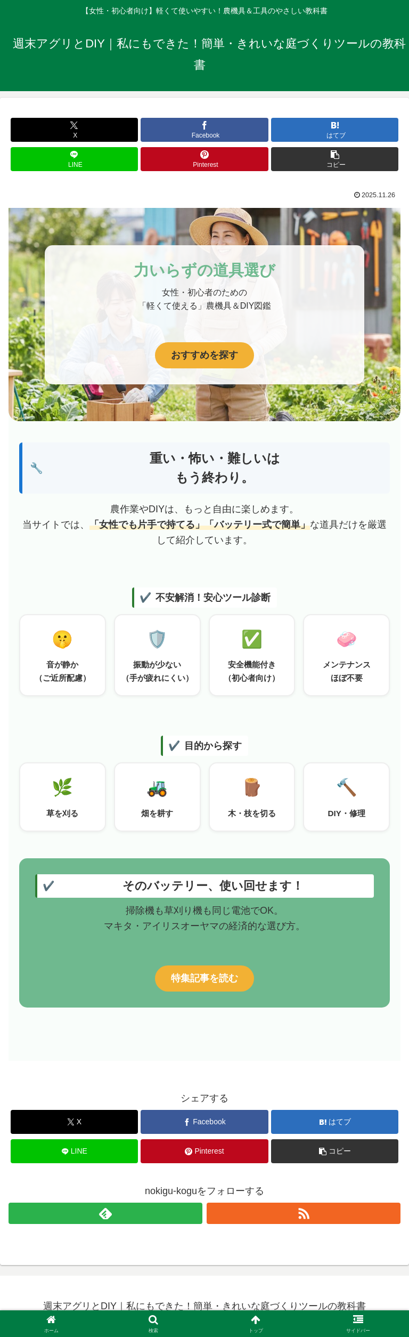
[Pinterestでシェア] (204, 159)
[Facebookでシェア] (204, 130)
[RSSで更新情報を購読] (303, 1213)
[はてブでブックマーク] (334, 130)
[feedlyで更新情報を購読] (105, 1213)
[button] (334, 159)
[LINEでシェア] (74, 159)
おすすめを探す (204, 355)
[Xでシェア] (74, 130)
